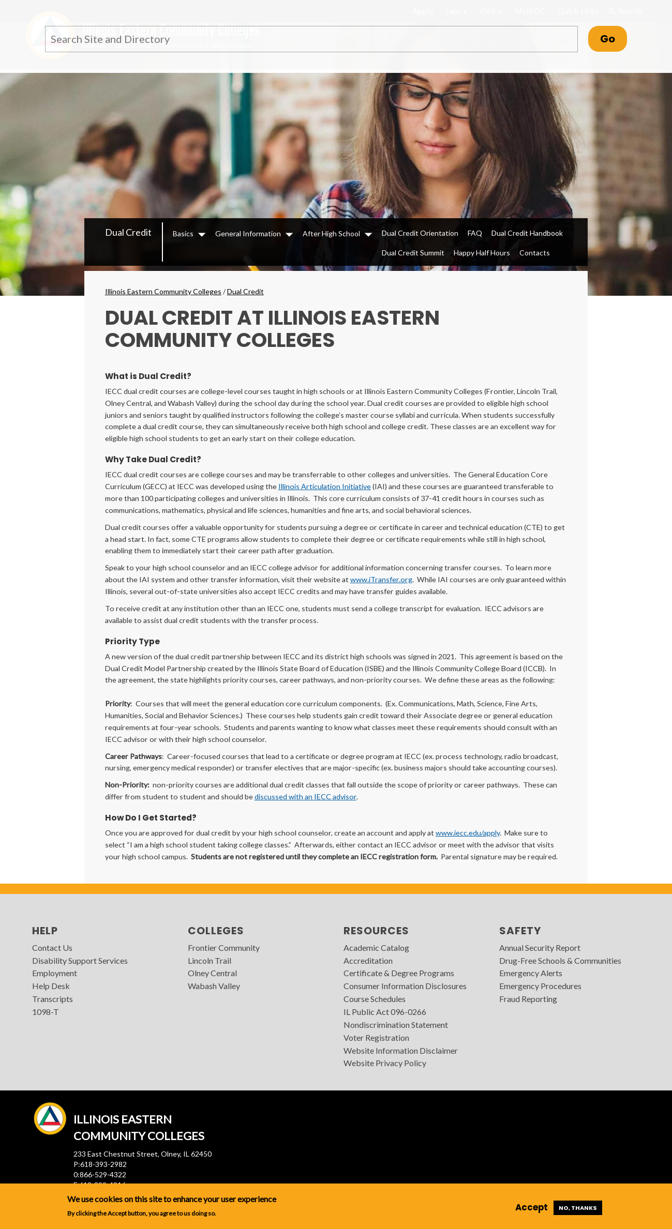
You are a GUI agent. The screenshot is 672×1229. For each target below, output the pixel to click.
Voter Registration (376, 1037)
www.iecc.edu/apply (468, 832)
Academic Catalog (376, 947)
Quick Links (578, 11)
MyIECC (529, 11)
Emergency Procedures (540, 986)
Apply (423, 11)
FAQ (475, 233)
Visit (490, 11)
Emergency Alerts (530, 973)
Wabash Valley (214, 986)
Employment (54, 973)
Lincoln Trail (209, 960)
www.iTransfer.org (381, 579)
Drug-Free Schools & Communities (560, 960)
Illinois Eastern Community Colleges (163, 291)
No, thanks (578, 1208)
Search (625, 11)
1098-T (45, 1011)
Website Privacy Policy (385, 1063)
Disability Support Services (80, 960)
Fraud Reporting (528, 999)
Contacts (534, 252)
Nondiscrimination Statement (396, 1024)
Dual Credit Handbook (527, 233)
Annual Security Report (539, 947)
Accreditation (368, 960)
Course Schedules (375, 999)
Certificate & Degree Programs (399, 973)
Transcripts (52, 999)
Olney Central (212, 973)
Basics (183, 233)
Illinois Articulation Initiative (324, 486)
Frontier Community (224, 947)
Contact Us (52, 947)
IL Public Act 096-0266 (385, 1011)
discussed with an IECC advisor (305, 796)
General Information (248, 233)
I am (456, 11)
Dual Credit (128, 232)
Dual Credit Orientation (420, 233)
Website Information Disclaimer (401, 1050)
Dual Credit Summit (413, 252)
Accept (531, 1207)
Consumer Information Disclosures (405, 986)
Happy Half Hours (482, 252)
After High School (331, 233)
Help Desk (51, 986)
